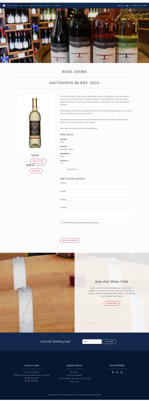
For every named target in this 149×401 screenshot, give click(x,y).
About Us (48, 5)
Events (33, 5)
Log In (130, 5)
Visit (40, 5)
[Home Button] (4, 5)
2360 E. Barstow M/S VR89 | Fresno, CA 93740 (32, 376)
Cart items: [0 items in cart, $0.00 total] (141, 5)
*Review (63, 209)
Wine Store (24, 5)
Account (122, 5)
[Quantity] (27, 162)
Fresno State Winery (31, 373)
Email (76, 170)
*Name (63, 184)
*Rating (63, 201)
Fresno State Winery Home (74, 33)
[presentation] (76, 230)
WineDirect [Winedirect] (86, 396)
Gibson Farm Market (74, 376)
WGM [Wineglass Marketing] (99, 396)
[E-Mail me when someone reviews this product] (60, 223)
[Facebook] (117, 374)
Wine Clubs (12, 5)
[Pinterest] (113, 374)
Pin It (69, 171)
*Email (63, 192)
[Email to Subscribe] (92, 342)
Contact (57, 5)
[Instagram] (121, 374)
